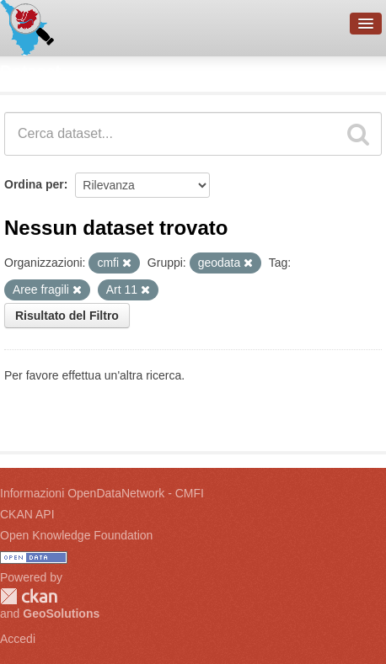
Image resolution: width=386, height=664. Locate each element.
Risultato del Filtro (67, 315)
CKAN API (27, 514)
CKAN (28, 596)
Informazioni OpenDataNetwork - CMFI (102, 493)
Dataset (30, 71)
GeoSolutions (61, 613)
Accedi (17, 638)
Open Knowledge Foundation (76, 535)
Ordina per (34, 184)
